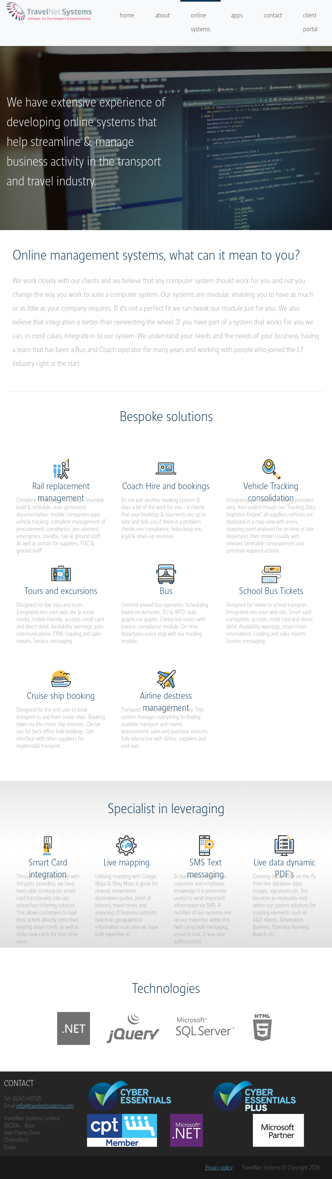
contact (273, 15)
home (127, 15)
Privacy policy (219, 1167)
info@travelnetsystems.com (45, 1105)
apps (237, 15)
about (162, 15)
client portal (310, 22)
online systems (200, 22)
